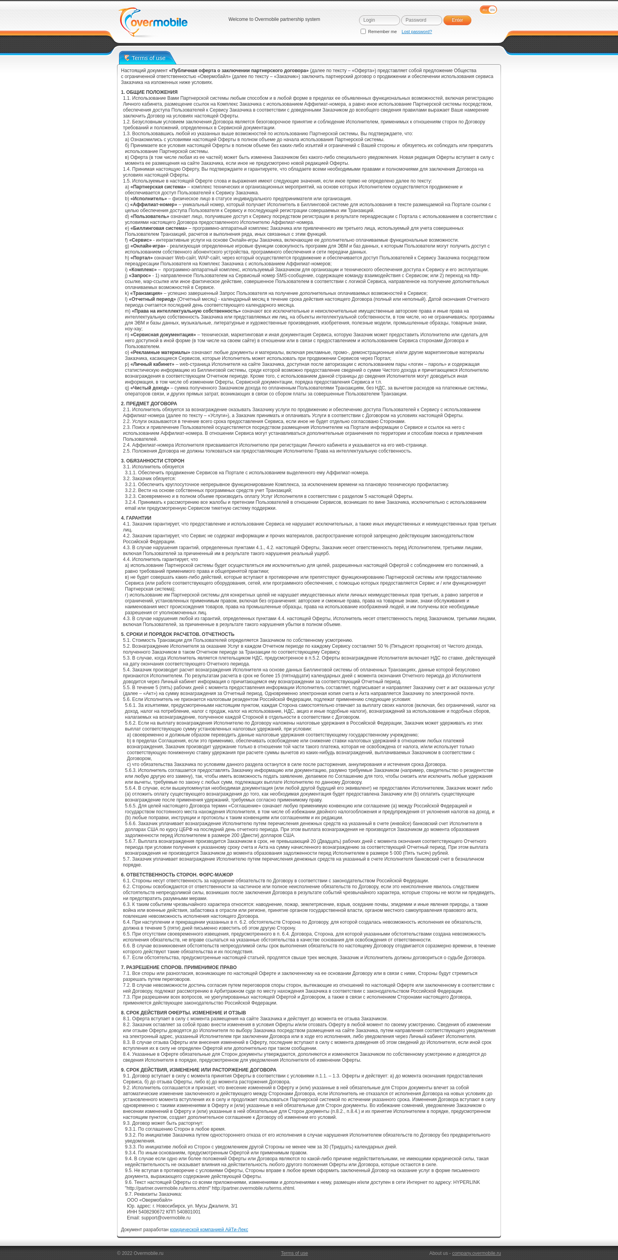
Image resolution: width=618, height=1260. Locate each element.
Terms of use (294, 1253)
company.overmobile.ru (476, 1253)
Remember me (379, 31)
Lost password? (417, 31)
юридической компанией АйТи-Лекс (209, 1229)
